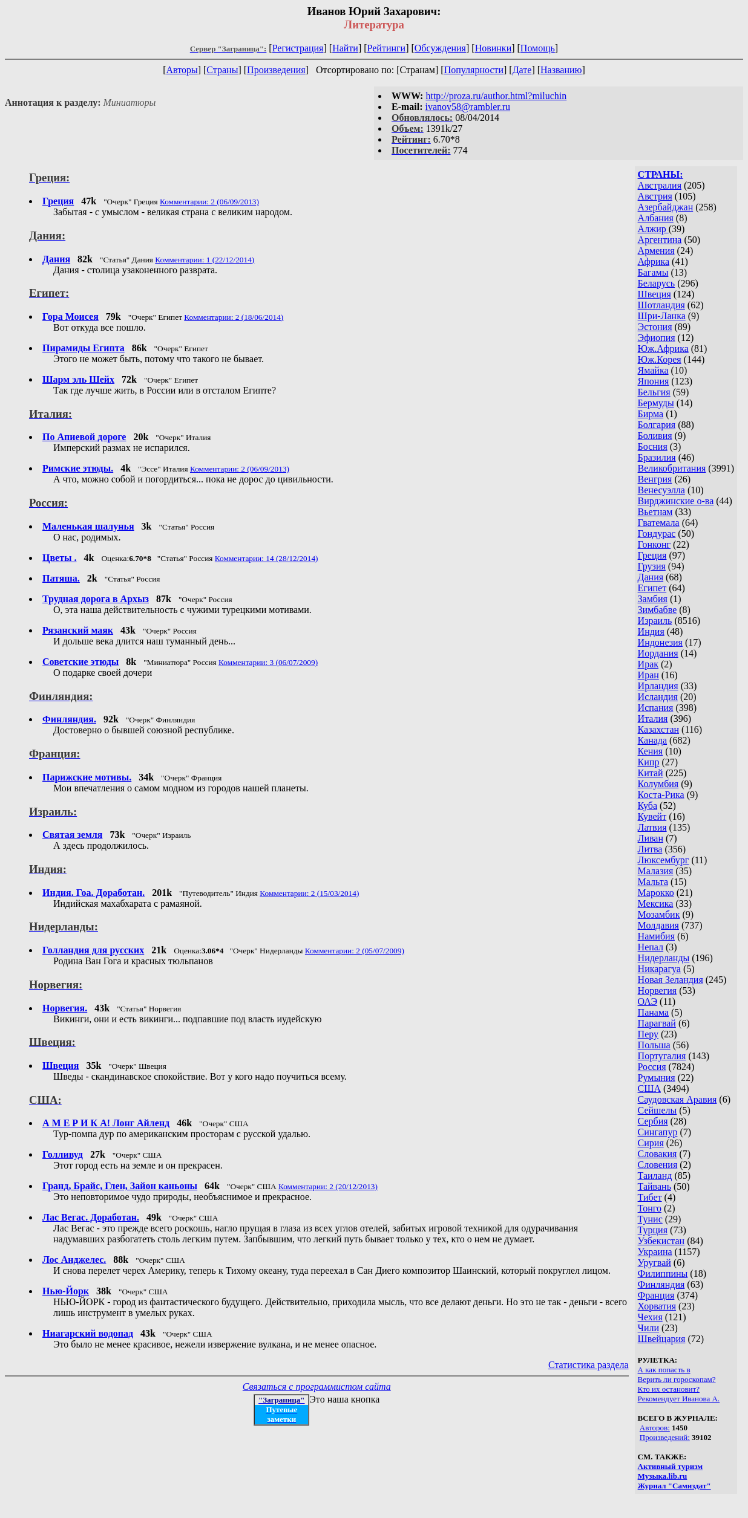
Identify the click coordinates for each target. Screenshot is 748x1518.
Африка (654, 261)
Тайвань (654, 1186)
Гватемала (659, 522)
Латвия (652, 827)
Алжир (653, 229)
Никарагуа (659, 969)
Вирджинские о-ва (676, 501)
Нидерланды (664, 958)
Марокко (656, 892)
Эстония (655, 327)
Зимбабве (657, 610)
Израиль (655, 620)
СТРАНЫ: (660, 174)
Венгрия (655, 479)
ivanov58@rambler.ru (467, 107)
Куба (648, 805)
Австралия (659, 185)
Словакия (657, 1154)
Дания (651, 577)
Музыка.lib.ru (662, 1476)
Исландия (658, 697)
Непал (650, 947)
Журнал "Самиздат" (674, 1485)
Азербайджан (666, 207)
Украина (655, 1252)
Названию (561, 70)
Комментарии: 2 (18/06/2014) (233, 317)
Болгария (657, 425)
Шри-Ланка (662, 316)
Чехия (650, 1317)
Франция (656, 1295)
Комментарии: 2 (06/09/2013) (209, 201)
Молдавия (658, 925)
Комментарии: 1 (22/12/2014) (204, 259)
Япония (653, 381)
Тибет (650, 1197)
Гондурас (657, 533)
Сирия (651, 1143)
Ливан (650, 838)
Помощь (537, 48)
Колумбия (658, 784)
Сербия (653, 1121)
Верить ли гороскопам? (677, 1379)
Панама (653, 1012)
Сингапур (658, 1132)
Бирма (651, 414)
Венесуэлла (661, 490)
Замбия (653, 599)
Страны (222, 70)
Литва (650, 849)
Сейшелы (657, 1110)
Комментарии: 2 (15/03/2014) (309, 893)
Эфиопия (656, 337)
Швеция (654, 294)
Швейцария (662, 1339)
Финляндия (661, 1284)
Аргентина (660, 240)
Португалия (662, 1056)
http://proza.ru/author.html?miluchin (495, 96)
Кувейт (652, 816)
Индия (651, 631)
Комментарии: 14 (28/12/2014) (266, 558)
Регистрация (298, 48)
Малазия (656, 871)
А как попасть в (664, 1369)
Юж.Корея (659, 359)
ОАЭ (647, 1001)
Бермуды (656, 403)
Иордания (658, 653)
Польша (654, 1045)
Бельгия (654, 392)
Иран (648, 675)
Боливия (655, 435)
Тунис (650, 1219)
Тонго (649, 1208)
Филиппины (663, 1273)
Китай (650, 773)
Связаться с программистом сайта (317, 1386)
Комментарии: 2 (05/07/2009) (354, 950)
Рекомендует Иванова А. (679, 1398)
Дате (522, 70)
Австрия (655, 196)
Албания (656, 218)
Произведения (276, 70)
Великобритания (672, 468)
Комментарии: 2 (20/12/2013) (328, 1186)
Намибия (656, 936)
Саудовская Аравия (677, 1099)
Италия (653, 718)
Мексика (656, 903)
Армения (656, 250)
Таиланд (655, 1175)
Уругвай (654, 1262)
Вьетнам (655, 512)
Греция (652, 555)
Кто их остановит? (669, 1388)
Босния (653, 446)
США (649, 1088)
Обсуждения (440, 48)
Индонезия (660, 642)
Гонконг (654, 544)
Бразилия (657, 457)
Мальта (653, 882)
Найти (345, 48)
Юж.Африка (663, 348)
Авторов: (655, 1427)
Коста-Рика (661, 795)
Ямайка (653, 370)
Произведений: (665, 1437)
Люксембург (663, 860)
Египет (652, 588)
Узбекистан (661, 1241)
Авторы (181, 70)
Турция (653, 1230)
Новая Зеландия (670, 980)
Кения (650, 751)
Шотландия (661, 305)
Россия (652, 1067)
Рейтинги (386, 48)
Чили (649, 1328)
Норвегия (657, 990)
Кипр (649, 762)
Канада (652, 740)
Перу (648, 1034)
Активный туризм (670, 1466)
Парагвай (657, 1023)
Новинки (493, 48)
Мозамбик (659, 914)
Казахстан (658, 729)
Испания (656, 707)
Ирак (648, 664)
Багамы (653, 272)
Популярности (474, 70)
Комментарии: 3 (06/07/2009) (268, 662)
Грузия (652, 566)
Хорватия (657, 1306)
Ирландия (658, 686)
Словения (658, 1165)
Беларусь (656, 283)
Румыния (656, 1077)
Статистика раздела (588, 1365)
